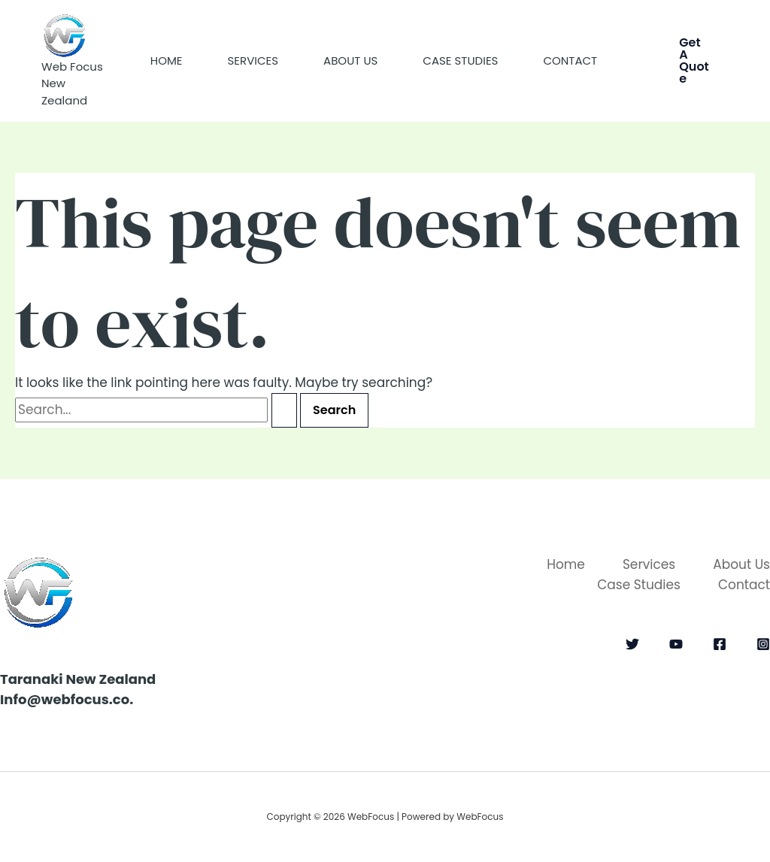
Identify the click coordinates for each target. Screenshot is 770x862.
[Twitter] (632, 644)
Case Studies (460, 60)
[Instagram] (763, 644)
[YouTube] (676, 644)
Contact (570, 60)
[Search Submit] (284, 410)
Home (166, 60)
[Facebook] (719, 644)
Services (253, 60)
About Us (350, 60)
